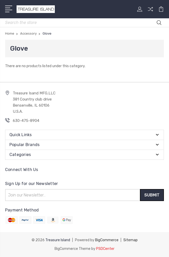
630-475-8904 (26, 120)
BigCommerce (107, 240)
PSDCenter (105, 249)
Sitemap (130, 240)
